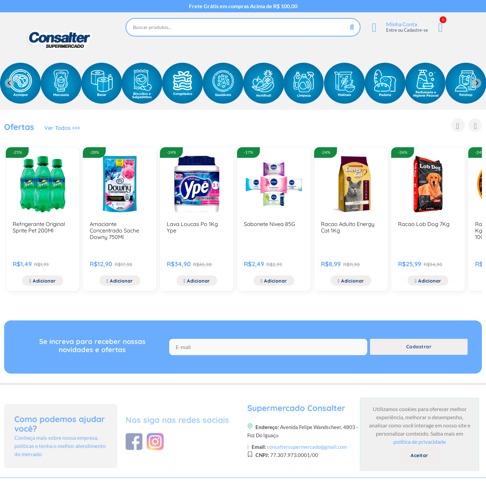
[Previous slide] (9, 83)
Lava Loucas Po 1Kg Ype (192, 227)
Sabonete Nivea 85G (269, 224)
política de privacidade (419, 441)
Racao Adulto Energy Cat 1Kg (347, 227)
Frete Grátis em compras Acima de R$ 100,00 (243, 6)
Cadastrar (419, 347)
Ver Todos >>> (62, 128)
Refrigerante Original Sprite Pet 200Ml (39, 227)
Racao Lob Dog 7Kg (424, 224)
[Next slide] (476, 83)
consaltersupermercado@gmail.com (307, 469)
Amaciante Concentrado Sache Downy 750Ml (114, 230)
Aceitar (419, 455)
